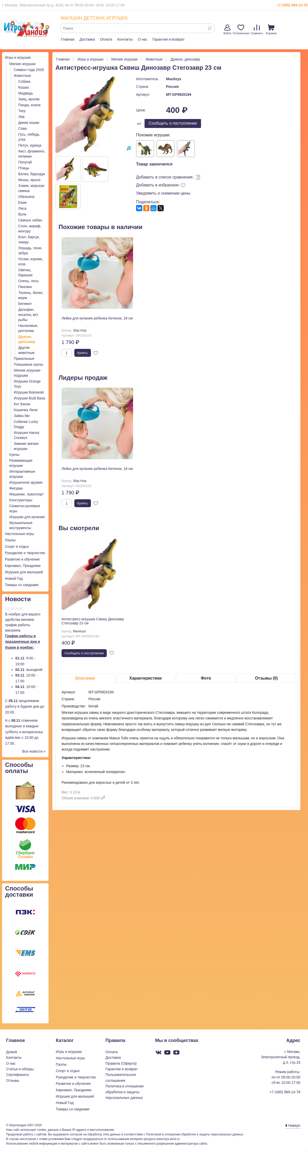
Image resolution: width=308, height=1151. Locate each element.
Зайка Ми (22, 416)
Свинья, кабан (30, 220)
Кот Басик (22, 404)
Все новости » (34, 751)
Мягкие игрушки (22, 64)
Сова (22, 128)
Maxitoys (173, 79)
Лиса (22, 208)
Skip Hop (80, 330)
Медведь (25, 93)
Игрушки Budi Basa (29, 398)
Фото (206, 678)
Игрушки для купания (27, 517)
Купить (82, 353)
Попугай (25, 162)
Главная (67, 39)
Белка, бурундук (31, 174)
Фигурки (16, 488)
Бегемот (25, 304)
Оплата (106, 39)
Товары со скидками (22, 585)
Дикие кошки (28, 123)
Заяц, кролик (29, 99)
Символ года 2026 (29, 70)
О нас (142, 39)
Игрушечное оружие (26, 482)
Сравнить (257, 30)
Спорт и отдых (17, 546)
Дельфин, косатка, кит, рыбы (28, 314)
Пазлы (10, 540)
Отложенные (241, 30)
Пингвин (25, 287)
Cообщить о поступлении (173, 123)
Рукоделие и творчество (25, 553)
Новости (18, 599)
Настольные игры (19, 534)
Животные (22, 76)
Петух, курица (29, 145)
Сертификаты (17, 1075)
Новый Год (13, 578)
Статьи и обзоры (20, 1069)
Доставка (87, 39)
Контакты (125, 39)
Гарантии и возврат (168, 39)
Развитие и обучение (22, 559)
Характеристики (145, 678)
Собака (24, 81)
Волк (22, 214)
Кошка (23, 87)
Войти (227, 30)
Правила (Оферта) (121, 1063)
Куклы (14, 455)
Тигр (22, 111)
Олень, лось (28, 281)
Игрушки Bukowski (29, 392)
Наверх (292, 1125)
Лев (21, 117)
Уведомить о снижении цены (163, 193)
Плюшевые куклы (28, 364)
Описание (85, 678)
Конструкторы (20, 500)
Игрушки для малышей (24, 572)
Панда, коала (29, 105)
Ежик (22, 202)
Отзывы (12, 1080)
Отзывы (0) (266, 678)
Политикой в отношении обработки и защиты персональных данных (194, 1134)
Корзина (271, 30)
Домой (11, 1052)
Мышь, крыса (29, 180)
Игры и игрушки (18, 57)
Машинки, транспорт (26, 494)
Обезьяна (26, 197)
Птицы (23, 168)
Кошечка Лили (26, 410)
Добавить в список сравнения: (165, 177)
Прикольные (24, 359)
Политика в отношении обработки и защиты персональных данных (124, 1092)
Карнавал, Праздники (23, 566)
